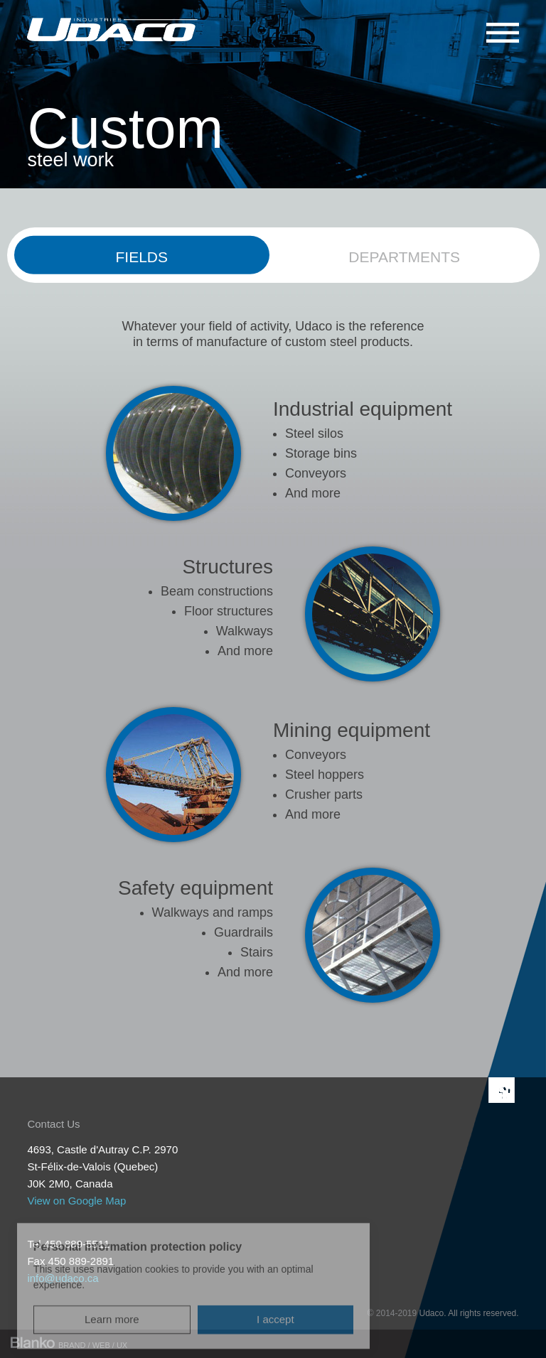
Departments (404, 257)
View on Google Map (76, 1201)
